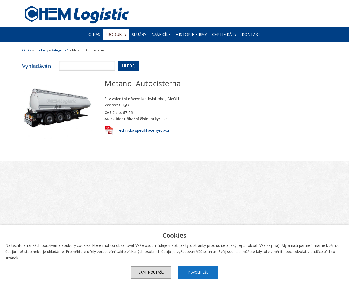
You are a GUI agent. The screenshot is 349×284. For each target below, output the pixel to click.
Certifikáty (224, 34)
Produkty (116, 34)
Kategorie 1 (60, 50)
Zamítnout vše (151, 272)
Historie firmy (191, 34)
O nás (94, 34)
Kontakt (251, 34)
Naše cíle (161, 34)
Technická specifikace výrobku (143, 130)
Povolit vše (198, 272)
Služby (139, 34)
